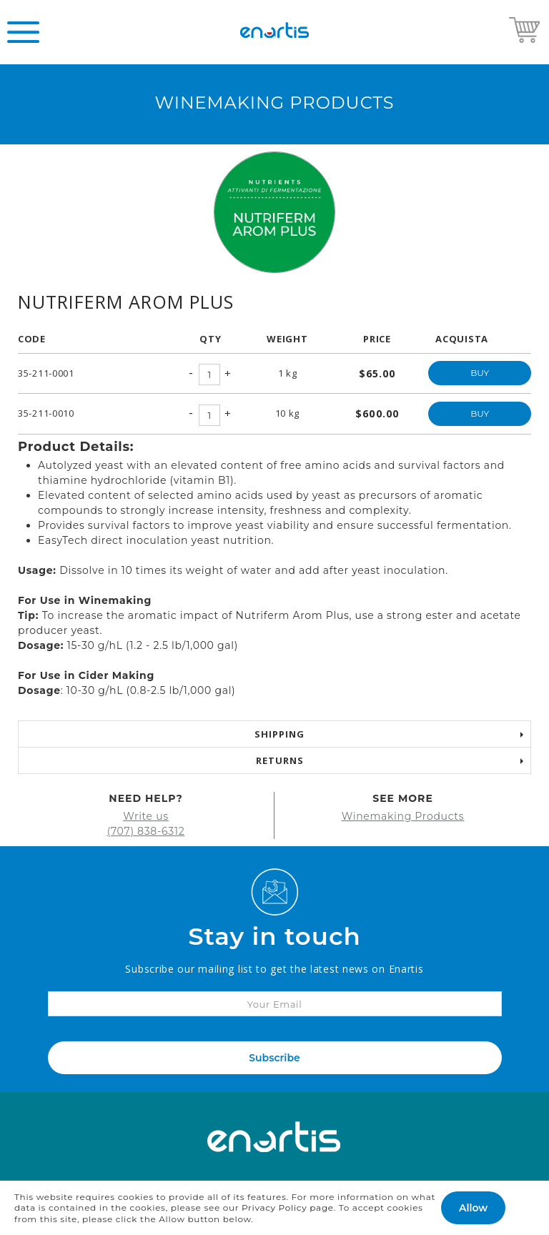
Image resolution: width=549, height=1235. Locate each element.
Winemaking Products (403, 816)
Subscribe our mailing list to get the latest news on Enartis (274, 969)
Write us (146, 816)
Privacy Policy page (288, 1207)
